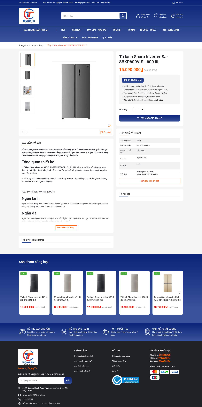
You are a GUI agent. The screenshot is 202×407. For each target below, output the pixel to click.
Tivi (63, 30)
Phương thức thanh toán (84, 356)
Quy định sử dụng (81, 366)
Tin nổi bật (124, 194)
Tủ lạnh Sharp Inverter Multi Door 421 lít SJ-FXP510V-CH (167, 298)
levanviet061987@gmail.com (34, 395)
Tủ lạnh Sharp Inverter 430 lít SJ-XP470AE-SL (134, 298)
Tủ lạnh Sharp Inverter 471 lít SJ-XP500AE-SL (67, 298)
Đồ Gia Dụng (69, 38)
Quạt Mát (107, 38)
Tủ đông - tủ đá (148, 30)
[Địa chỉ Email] (45, 380)
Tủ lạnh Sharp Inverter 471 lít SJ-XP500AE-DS (34, 298)
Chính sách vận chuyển (83, 361)
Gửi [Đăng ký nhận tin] (68, 380)
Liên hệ (115, 371)
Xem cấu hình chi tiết (150, 181)
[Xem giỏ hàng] (177, 16)
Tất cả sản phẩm (119, 361)
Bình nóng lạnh (170, 30)
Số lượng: (123, 109)
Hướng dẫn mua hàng (121, 356)
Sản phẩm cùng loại (34, 262)
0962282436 (32, 3)
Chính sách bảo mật (82, 371)
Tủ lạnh (117, 30)
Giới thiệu (116, 366)
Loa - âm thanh (90, 38)
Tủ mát (131, 30)
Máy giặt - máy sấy (97, 30)
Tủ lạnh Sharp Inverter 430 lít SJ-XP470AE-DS (100, 298)
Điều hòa (76, 30)
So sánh (178, 3)
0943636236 (164, 358)
